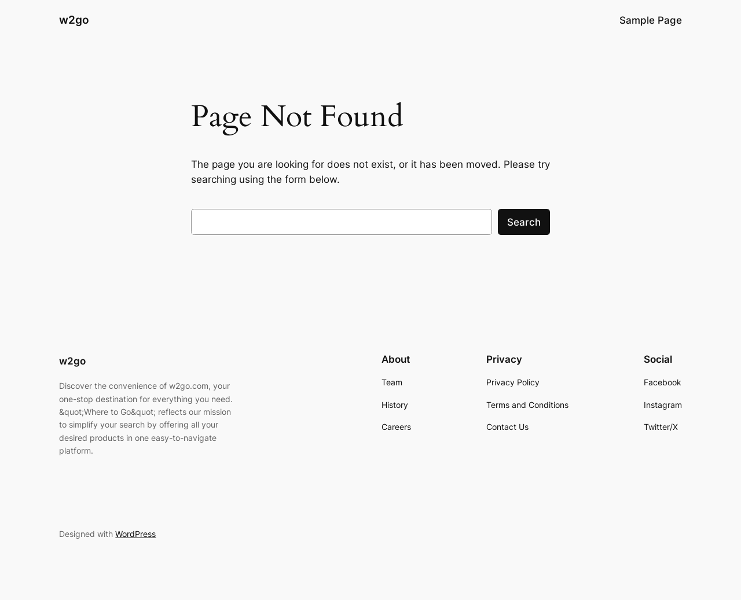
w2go (74, 20)
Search (524, 222)
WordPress (135, 534)
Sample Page (650, 20)
